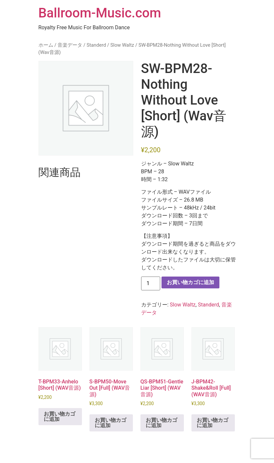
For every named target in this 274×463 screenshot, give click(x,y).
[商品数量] (150, 283)
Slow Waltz (122, 45)
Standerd (96, 45)
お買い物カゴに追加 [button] (59, 416)
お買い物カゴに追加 (190, 282)
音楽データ (70, 45)
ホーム (45, 45)
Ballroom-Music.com (99, 13)
